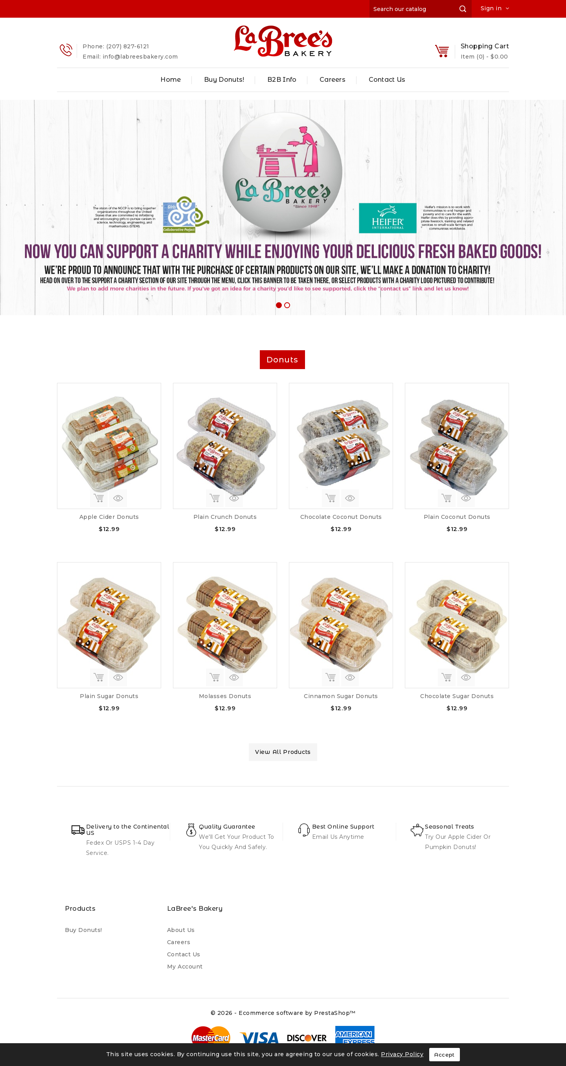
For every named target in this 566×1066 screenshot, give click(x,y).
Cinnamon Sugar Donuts (341, 696)
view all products (283, 751)
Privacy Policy (402, 1054)
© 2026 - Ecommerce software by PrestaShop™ (283, 1012)
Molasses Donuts (225, 696)
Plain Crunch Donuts (225, 516)
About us (181, 930)
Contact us (183, 954)
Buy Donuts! (224, 79)
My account (185, 966)
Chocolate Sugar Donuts (457, 696)
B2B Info (281, 79)
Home (170, 79)
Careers (332, 79)
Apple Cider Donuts (109, 516)
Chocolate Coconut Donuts (341, 516)
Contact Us (387, 79)
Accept (444, 1054)
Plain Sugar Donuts (109, 696)
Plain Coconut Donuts (457, 516)
